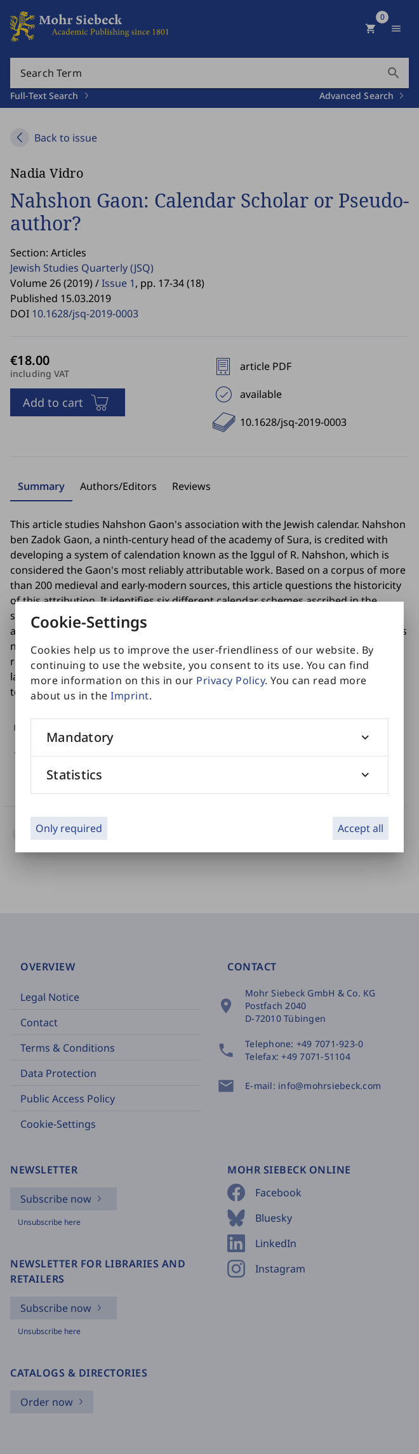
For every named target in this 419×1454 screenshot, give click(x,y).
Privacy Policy (230, 680)
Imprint (129, 696)
